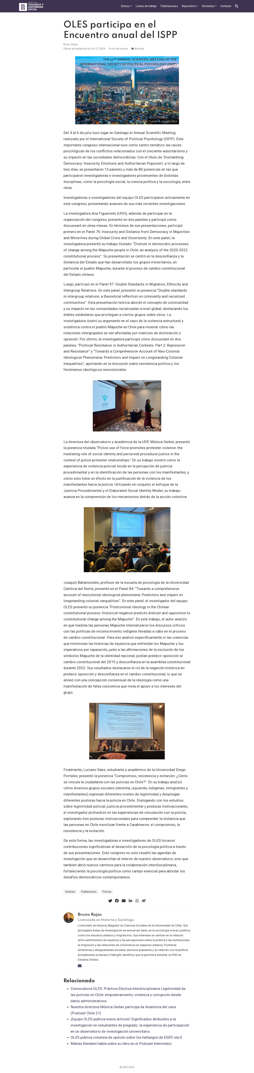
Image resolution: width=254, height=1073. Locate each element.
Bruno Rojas (71, 44)
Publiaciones (88, 891)
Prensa (106, 891)
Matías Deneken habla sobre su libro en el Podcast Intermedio (121, 1043)
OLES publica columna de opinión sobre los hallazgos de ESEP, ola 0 (126, 1037)
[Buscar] (236, 6)
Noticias (139, 48)
